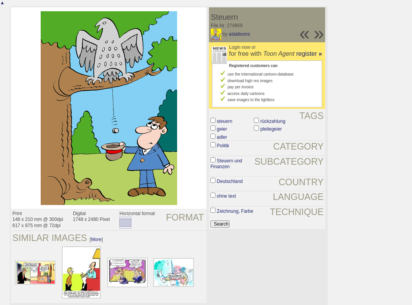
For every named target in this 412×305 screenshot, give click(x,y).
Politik (223, 145)
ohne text (226, 196)
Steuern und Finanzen (226, 164)
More (96, 239)
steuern (224, 121)
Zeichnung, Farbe (235, 211)
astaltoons (239, 34)
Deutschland (230, 181)
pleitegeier (271, 129)
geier (222, 129)
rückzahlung (273, 121)
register (309, 53)
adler (222, 137)
